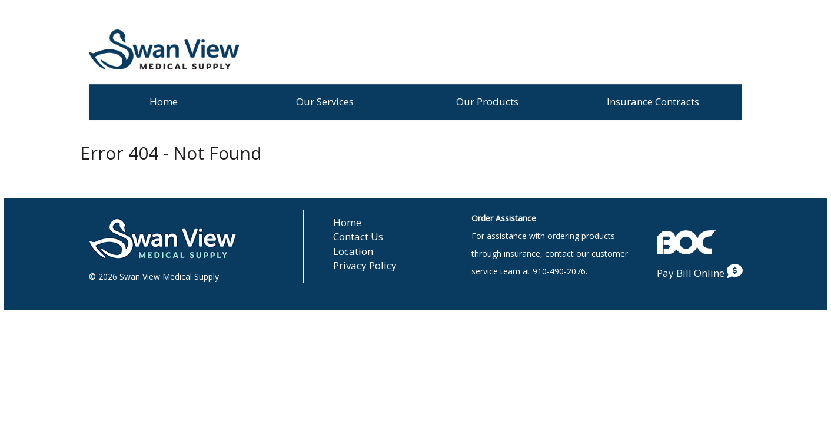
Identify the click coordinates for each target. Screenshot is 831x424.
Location (353, 251)
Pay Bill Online (700, 273)
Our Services (325, 101)
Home (163, 101)
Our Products (487, 101)
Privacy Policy (365, 265)
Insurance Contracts (653, 101)
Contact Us (358, 236)
